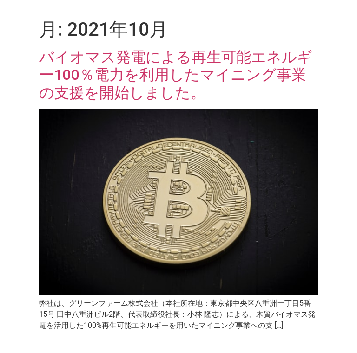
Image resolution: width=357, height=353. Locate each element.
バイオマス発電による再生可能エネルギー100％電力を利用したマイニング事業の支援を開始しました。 (175, 75)
